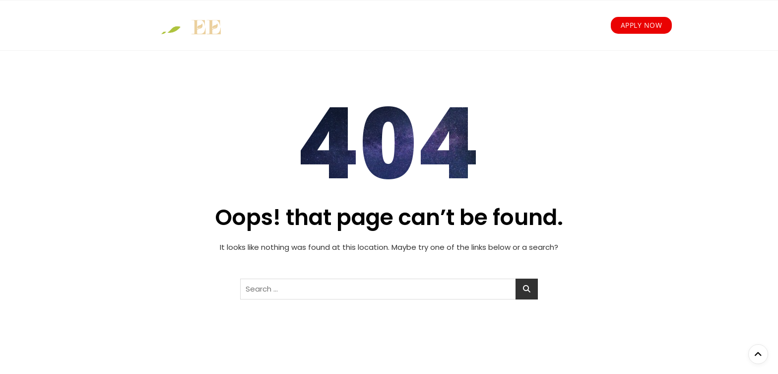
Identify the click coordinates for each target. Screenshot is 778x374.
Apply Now (641, 25)
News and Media (556, 25)
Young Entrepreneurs (412, 25)
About (275, 25)
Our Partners (483, 25)
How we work (330, 25)
